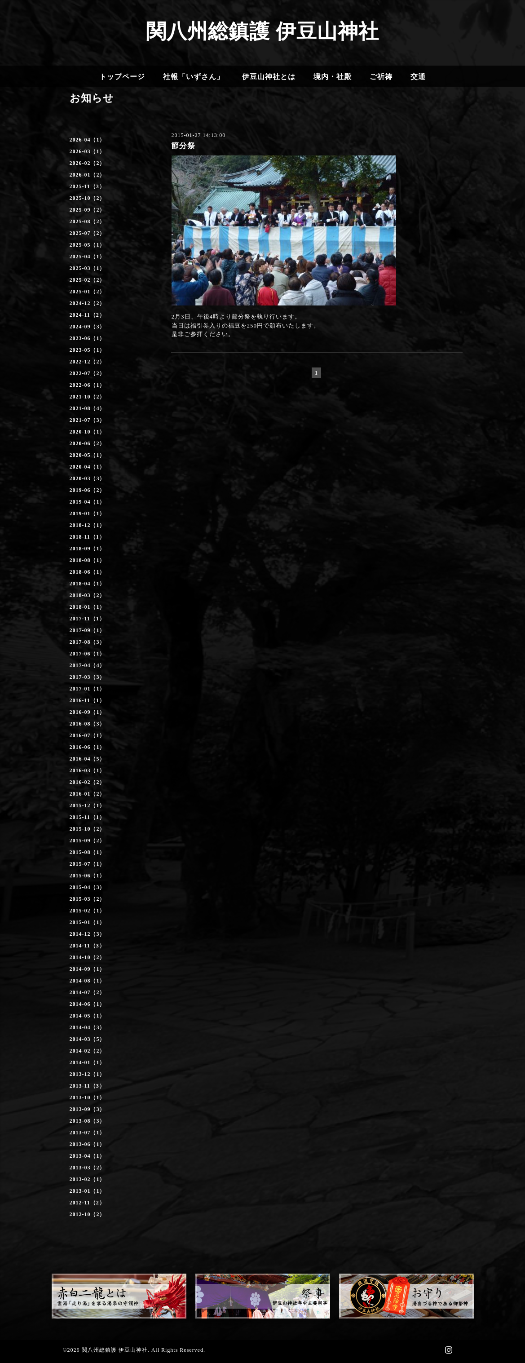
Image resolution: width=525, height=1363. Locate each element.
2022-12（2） (88, 361)
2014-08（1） (88, 981)
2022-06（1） (88, 385)
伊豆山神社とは (269, 76)
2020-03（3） (88, 478)
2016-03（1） (88, 770)
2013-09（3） (88, 1109)
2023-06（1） (88, 338)
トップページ (122, 76)
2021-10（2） (88, 397)
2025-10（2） (88, 198)
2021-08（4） (88, 408)
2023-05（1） (88, 350)
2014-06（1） (88, 1004)
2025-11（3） (87, 186)
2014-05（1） (88, 1016)
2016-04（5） (88, 759)
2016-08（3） (88, 724)
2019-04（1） (88, 502)
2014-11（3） (87, 946)
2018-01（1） (88, 607)
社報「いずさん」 (193, 76)
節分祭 (183, 146)
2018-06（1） (88, 572)
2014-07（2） (88, 992)
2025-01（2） (88, 291)
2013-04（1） (88, 1156)
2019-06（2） (88, 490)
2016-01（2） (88, 794)
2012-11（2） (87, 1202)
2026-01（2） (88, 175)
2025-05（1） (88, 245)
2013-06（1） (88, 1144)
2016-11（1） (87, 700)
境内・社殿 (332, 76)
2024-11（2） (87, 315)
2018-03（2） (88, 595)
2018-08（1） (88, 560)
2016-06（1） (88, 747)
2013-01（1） (88, 1191)
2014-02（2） (88, 1051)
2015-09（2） (88, 840)
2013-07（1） (88, 1132)
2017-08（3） (88, 642)
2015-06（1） (88, 875)
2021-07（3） (88, 420)
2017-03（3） (88, 677)
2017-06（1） (88, 654)
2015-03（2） (88, 899)
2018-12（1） (88, 525)
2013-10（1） (88, 1097)
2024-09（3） (88, 326)
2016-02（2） (88, 782)
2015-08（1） (88, 852)
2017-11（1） (87, 618)
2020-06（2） (88, 443)
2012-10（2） (88, 1214)
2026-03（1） (88, 151)
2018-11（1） (87, 537)
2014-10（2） (88, 957)
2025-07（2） (88, 233)
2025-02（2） (88, 280)
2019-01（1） (88, 513)
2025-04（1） (88, 256)
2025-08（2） (88, 221)
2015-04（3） (88, 887)
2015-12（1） (88, 805)
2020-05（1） (88, 455)
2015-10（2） (88, 829)
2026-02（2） (88, 163)
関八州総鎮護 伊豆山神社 (262, 31)
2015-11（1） (87, 817)
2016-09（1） (88, 712)
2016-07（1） (88, 735)
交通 (418, 76)
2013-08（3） (88, 1121)
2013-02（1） (88, 1179)
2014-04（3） (88, 1027)
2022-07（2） (88, 373)
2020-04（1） (88, 467)
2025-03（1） (88, 268)
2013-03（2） (88, 1167)
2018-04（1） (88, 583)
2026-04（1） (88, 140)
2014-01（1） (88, 1062)
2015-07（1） (88, 864)
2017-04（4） (88, 665)
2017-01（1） (88, 689)
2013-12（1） (88, 1074)
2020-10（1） (88, 432)
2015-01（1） (88, 922)
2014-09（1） (88, 969)
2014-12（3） (88, 934)
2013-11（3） (87, 1086)
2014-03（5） (88, 1039)
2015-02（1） (88, 910)
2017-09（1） (88, 630)
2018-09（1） (88, 548)
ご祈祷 (381, 76)
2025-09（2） (88, 210)
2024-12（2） (88, 303)
